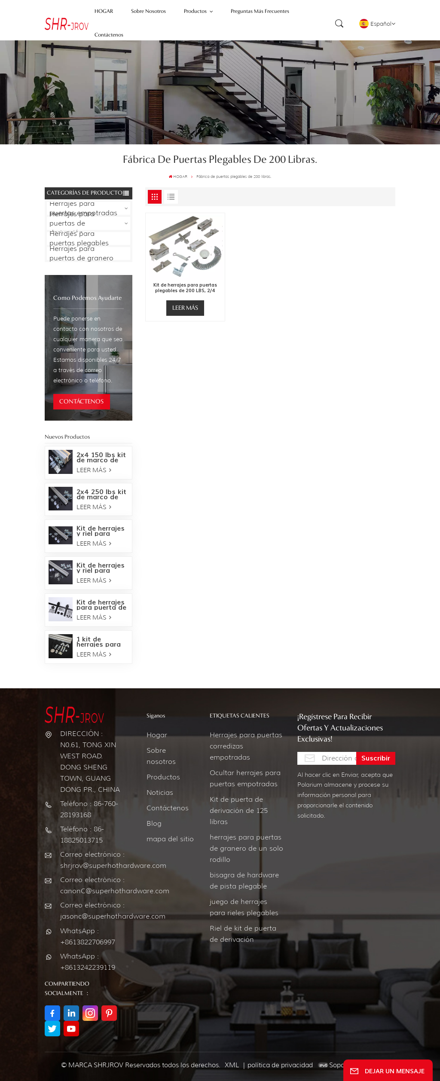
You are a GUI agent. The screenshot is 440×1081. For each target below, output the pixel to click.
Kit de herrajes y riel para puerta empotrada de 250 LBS (100, 531)
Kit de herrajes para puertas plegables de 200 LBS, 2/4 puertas (185, 287)
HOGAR (178, 176)
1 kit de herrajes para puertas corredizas (98, 642)
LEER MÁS (93, 470)
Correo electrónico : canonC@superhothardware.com (91, 885)
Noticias (160, 792)
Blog (154, 823)
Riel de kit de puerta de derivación (243, 934)
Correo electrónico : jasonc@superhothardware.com (91, 910)
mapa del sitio (170, 839)
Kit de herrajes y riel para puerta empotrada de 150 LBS (100, 568)
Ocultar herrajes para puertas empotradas (245, 778)
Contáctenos (168, 808)
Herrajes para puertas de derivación (72, 223)
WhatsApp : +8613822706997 (87, 936)
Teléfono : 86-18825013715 (82, 834)
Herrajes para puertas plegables (79, 238)
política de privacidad (280, 1065)
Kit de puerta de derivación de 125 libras (239, 810)
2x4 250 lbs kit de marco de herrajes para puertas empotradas (101, 494)
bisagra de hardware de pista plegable (244, 880)
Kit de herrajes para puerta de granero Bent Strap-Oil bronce (101, 605)
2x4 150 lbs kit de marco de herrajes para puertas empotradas (101, 457)
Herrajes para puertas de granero (81, 253)
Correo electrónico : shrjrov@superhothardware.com (91, 860)
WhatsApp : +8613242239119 (87, 961)
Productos (163, 777)
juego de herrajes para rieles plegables (244, 907)
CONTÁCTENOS (81, 402)
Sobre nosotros (161, 756)
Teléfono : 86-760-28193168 (89, 809)
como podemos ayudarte (87, 298)
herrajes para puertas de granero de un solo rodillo (246, 848)
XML (232, 1065)
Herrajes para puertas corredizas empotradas (246, 746)
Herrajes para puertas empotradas (83, 208)
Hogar (157, 735)
